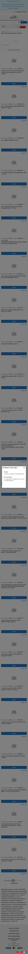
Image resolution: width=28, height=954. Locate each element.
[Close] (24, 468)
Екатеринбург (8, 477)
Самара (6, 472)
